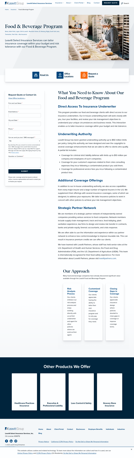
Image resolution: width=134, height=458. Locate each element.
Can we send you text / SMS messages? (21, 137)
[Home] (14, 429)
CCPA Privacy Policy (43, 453)
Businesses (80, 429)
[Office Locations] (67, 75)
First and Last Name (15, 103)
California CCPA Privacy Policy (62, 442)
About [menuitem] (68, 3)
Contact (70, 429)
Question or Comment (16, 156)
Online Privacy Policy (25, 453)
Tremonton (8, 34)
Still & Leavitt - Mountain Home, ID (30, 31)
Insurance (13, 9)
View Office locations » (16, 98)
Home (7, 9)
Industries (121, 429)
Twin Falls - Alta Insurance (19, 34)
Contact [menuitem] (97, 3)
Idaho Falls (12, 31)
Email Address (13, 112)
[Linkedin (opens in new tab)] (12, 441)
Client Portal (59, 429)
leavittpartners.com (107, 258)
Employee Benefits (95, 429)
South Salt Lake (54, 31)
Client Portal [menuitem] (78, 3)
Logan (18, 31)
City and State (13, 120)
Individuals (110, 429)
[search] (125, 3)
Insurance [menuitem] (58, 3)
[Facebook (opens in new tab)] (7, 441)
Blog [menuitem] (88, 3)
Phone (11, 129)
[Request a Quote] (91, 75)
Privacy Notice (43, 442)
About (48, 429)
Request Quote (110, 3)
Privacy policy (15, 152)
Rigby (47, 31)
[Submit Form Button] (24, 171)
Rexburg (43, 31)
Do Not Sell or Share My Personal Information (91, 442)
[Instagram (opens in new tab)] (16, 441)
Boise (6, 31)
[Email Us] (44, 75)
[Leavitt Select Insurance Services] (14, 3)
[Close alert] (131, 449)
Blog (40, 433)
